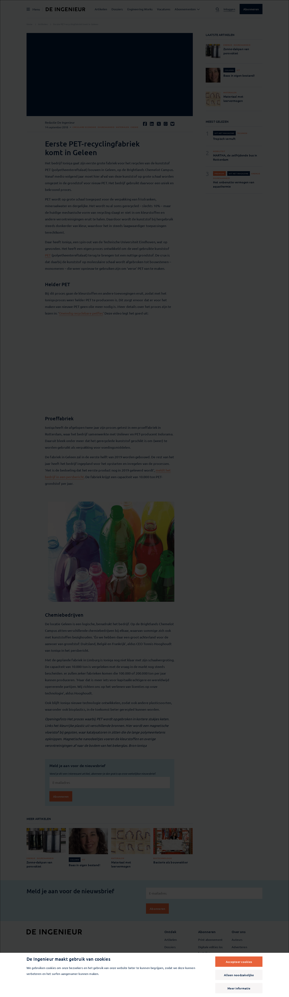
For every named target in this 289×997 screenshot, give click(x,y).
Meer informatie (238, 988)
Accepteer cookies (239, 962)
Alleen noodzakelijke (239, 975)
